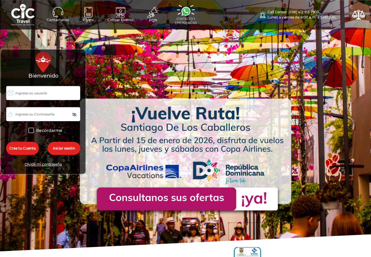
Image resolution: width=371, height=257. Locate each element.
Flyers (88, 14)
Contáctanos (58, 14)
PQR (153, 14)
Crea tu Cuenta (22, 148)
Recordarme (48, 130)
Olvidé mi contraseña (43, 164)
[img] (74, 114)
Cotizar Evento (120, 14)
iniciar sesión (64, 148)
